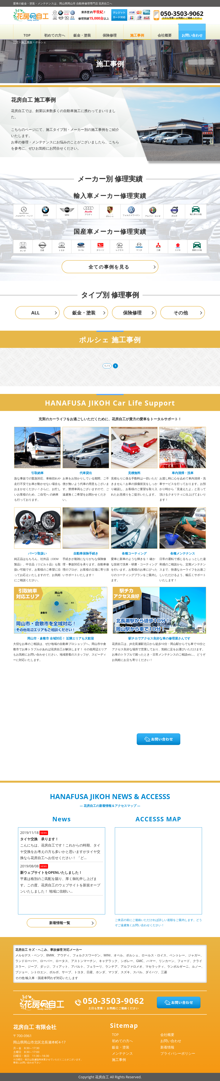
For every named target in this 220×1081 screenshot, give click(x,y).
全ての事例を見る (109, 267)
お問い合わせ (170, 1040)
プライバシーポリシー (177, 1053)
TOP (27, 35)
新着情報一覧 (59, 922)
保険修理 (110, 35)
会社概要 (165, 35)
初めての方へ (54, 35)
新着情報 (167, 1047)
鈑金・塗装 (82, 35)
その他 (181, 312)
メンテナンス (122, 1053)
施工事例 (137, 35)
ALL (35, 312)
